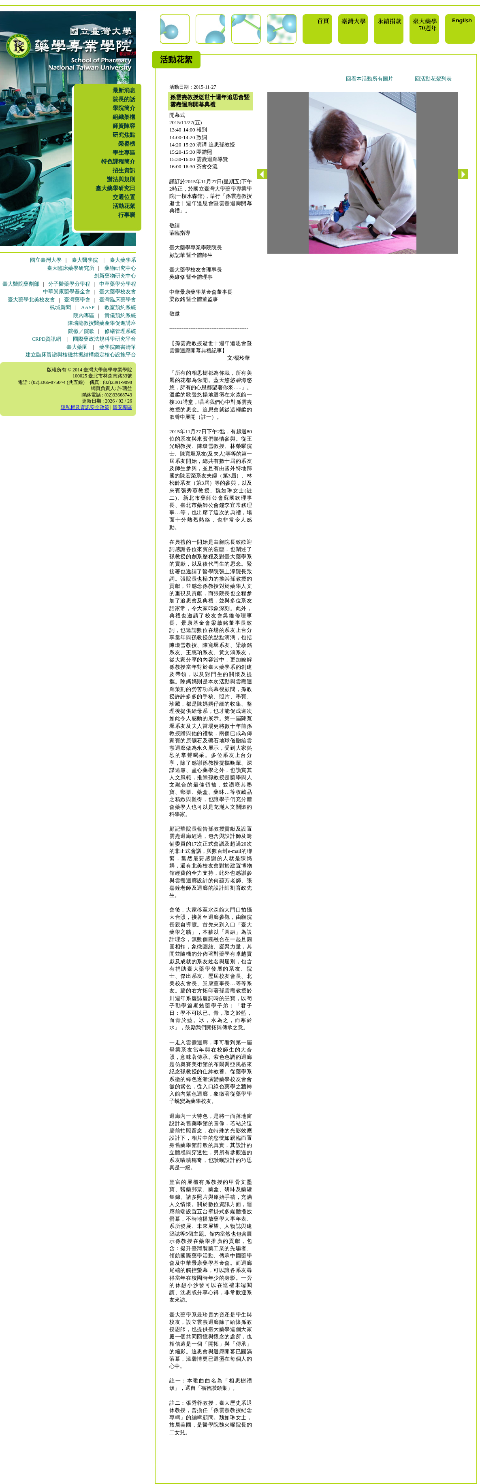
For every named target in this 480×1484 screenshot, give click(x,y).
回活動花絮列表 (433, 79)
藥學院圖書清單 (117, 347)
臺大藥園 (76, 347)
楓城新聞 (60, 307)
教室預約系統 (120, 307)
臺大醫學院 (85, 260)
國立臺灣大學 (46, 260)
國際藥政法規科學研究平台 (104, 339)
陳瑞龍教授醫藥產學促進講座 (102, 323)
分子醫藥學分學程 (69, 284)
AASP (87, 307)
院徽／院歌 (81, 331)
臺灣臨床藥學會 (117, 300)
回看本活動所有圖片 (369, 79)
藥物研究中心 (120, 268)
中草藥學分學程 (117, 284)
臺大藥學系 (123, 260)
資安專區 (122, 407)
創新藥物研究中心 (115, 276)
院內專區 (83, 315)
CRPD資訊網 (46, 339)
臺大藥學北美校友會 (31, 300)
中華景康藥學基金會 (66, 291)
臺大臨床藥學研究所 (70, 268)
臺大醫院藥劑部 (20, 284)
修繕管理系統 (120, 331)
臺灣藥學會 (77, 300)
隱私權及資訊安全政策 (85, 407)
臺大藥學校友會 (117, 291)
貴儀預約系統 (120, 315)
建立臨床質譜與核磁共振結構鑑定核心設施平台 (81, 355)
